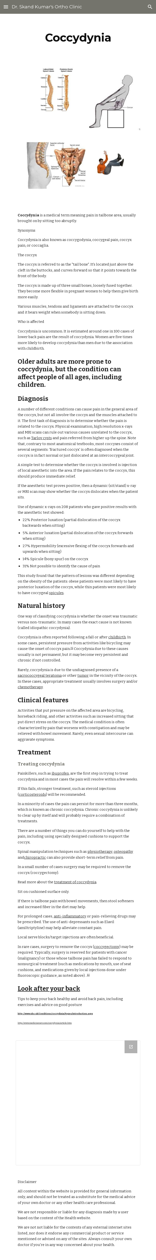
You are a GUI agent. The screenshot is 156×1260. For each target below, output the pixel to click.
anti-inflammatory (70, 916)
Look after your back (49, 988)
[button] (6, 7)
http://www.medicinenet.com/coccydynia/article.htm (45, 1023)
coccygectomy (106, 947)
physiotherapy (99, 851)
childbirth (117, 637)
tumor (83, 675)
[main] (78, 38)
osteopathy (123, 851)
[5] (72, 648)
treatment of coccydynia (75, 882)
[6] (88, 975)
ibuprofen (60, 773)
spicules (56, 593)
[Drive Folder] (78, 1102)
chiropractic (35, 857)
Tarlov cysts (41, 438)
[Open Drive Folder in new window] (131, 1046)
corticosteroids (32, 794)
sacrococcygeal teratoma (40, 675)
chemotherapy (30, 687)
